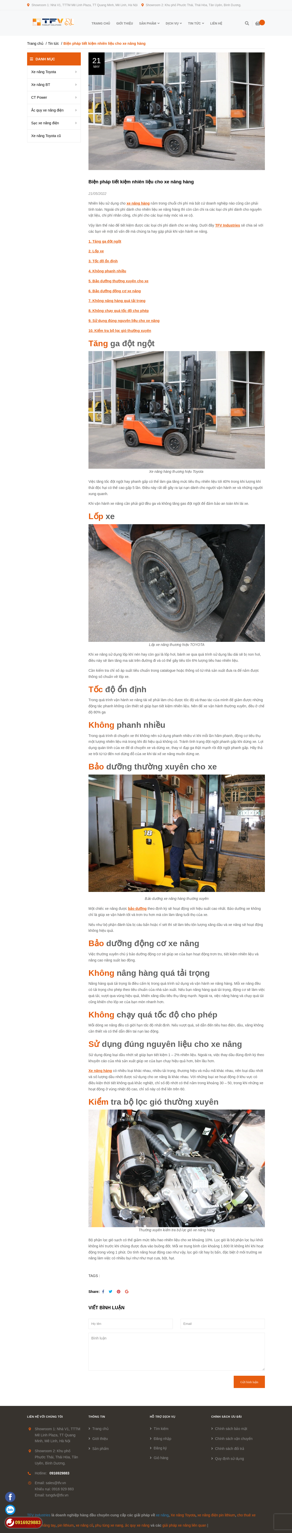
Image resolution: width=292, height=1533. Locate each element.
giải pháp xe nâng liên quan (184, 1525)
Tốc (95, 689)
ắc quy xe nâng (137, 1525)
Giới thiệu (100, 1439)
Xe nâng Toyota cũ (46, 136)
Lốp (95, 516)
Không (101, 725)
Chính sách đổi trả (229, 1449)
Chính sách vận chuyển (234, 1439)
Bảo (96, 766)
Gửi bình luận (249, 1382)
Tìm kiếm (161, 1429)
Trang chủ (100, 1429)
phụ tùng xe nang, (109, 1525)
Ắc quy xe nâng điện (47, 110)
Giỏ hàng (161, 1458)
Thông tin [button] (96, 1416)
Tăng (99, 343)
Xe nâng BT (40, 85)
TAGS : (94, 1276)
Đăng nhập (162, 1439)
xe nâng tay (46, 1525)
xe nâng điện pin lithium (216, 1515)
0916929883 (59, 1473)
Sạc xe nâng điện (45, 123)
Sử (95, 1044)
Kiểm (98, 1101)
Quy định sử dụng (229, 1459)
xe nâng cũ (84, 1525)
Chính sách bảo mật (231, 1429)
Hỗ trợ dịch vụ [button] (162, 1416)
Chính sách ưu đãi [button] (226, 1416)
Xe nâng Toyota (43, 72)
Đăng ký (160, 1448)
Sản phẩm (100, 1449)
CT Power (39, 97)
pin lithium (66, 1525)
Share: (94, 1292)
